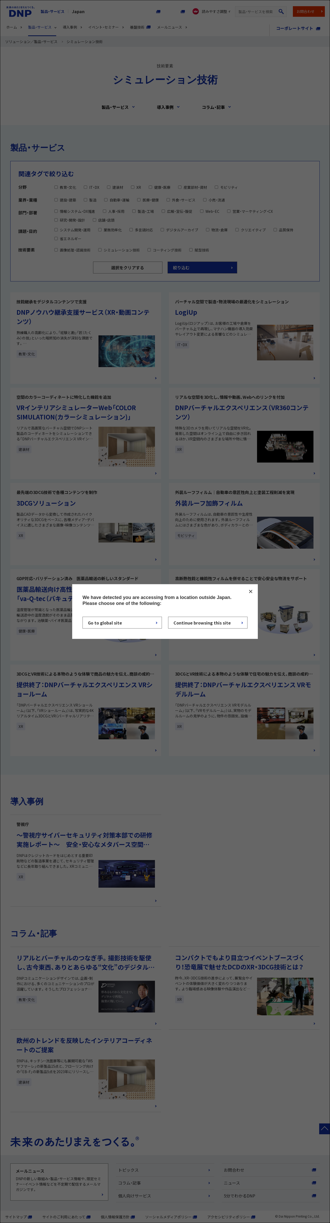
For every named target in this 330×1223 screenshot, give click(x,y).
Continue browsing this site (202, 623)
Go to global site (105, 623)
